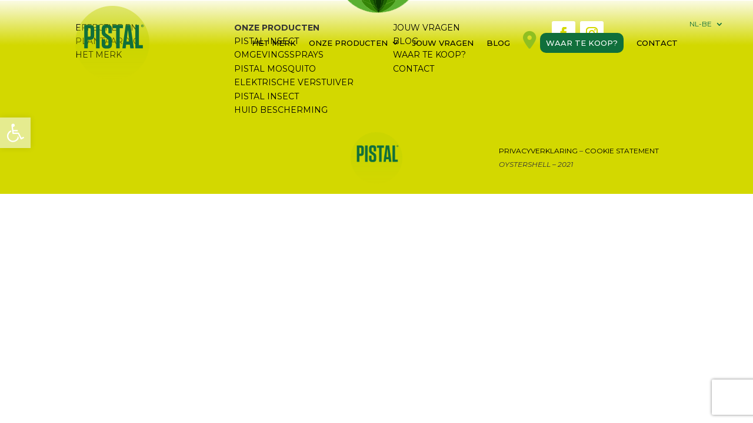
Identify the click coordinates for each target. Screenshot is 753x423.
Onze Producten (348, 43)
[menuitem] (706, 26)
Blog (498, 43)
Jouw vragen (443, 43)
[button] (15, 133)
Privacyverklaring (538, 150)
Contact (657, 43)
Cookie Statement (622, 150)
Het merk (274, 43)
